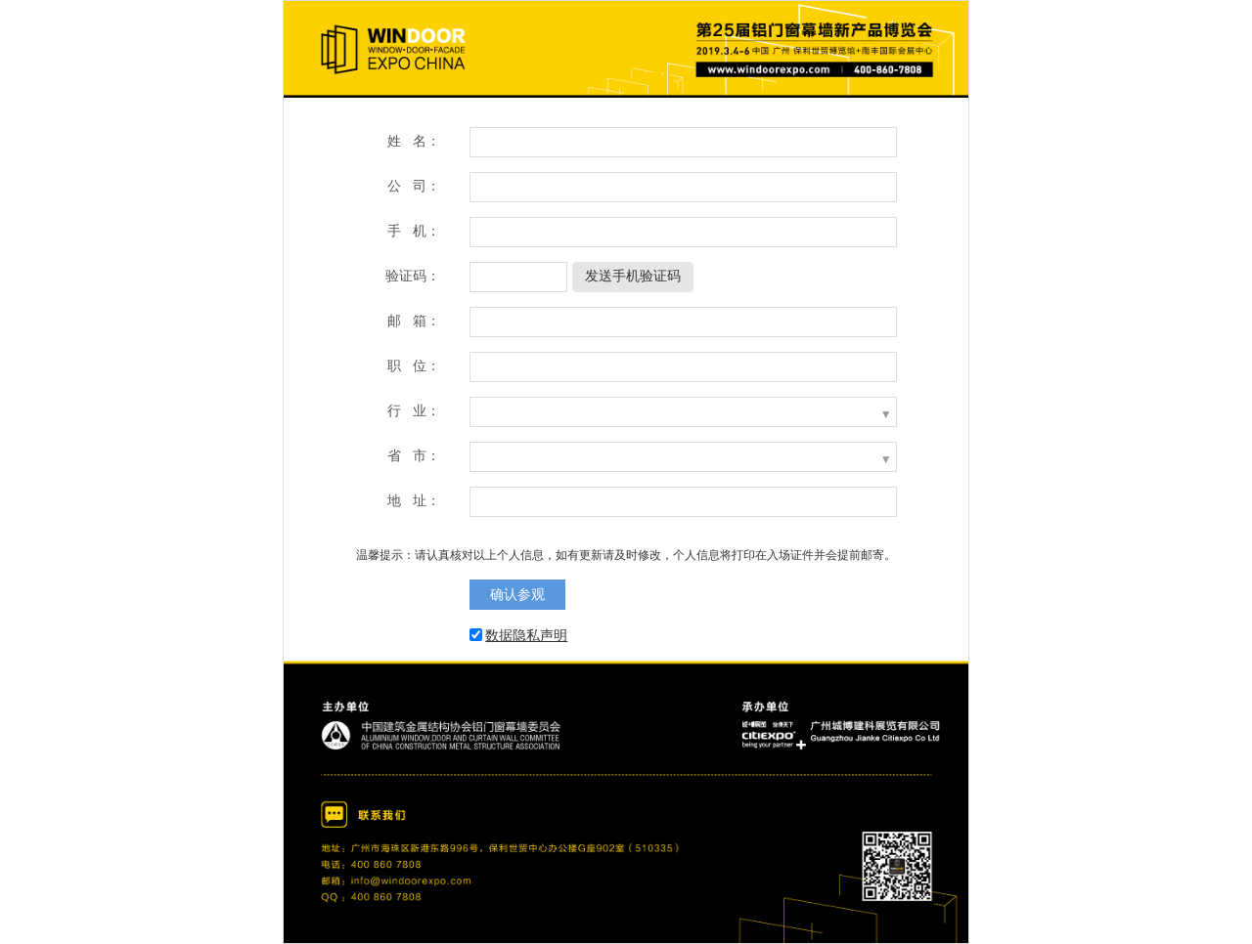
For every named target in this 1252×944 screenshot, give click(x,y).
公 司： (413, 185)
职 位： (413, 365)
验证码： (412, 275)
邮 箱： (413, 320)
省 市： (413, 455)
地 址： (413, 500)
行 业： (413, 410)
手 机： (413, 230)
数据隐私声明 (526, 635)
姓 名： (413, 141)
